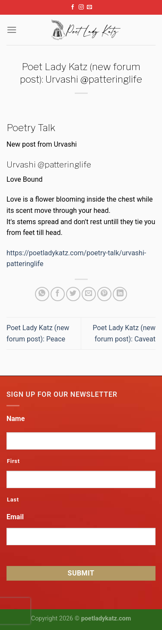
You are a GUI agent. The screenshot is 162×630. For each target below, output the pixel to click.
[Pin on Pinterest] (104, 294)
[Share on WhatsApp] (42, 294)
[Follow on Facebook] (72, 7)
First (13, 461)
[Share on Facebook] (58, 294)
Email (15, 517)
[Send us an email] (89, 7)
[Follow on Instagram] (81, 7)
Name (15, 419)
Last (13, 499)
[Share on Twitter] (73, 294)
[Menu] (11, 29)
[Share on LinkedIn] (120, 294)
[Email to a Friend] (89, 294)
